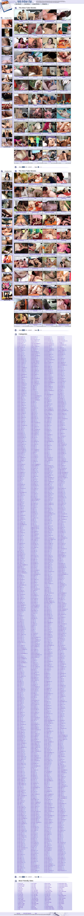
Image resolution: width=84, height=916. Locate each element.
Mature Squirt (46, 660)
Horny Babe (33, 823)
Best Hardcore (20, 619)
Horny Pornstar (34, 842)
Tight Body (59, 745)
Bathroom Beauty (20, 568)
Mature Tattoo (46, 665)
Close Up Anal (33, 391)
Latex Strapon (46, 425)
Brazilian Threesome (21, 795)
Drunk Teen (33, 554)
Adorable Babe (20, 338)
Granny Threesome (34, 760)
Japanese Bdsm (47, 367)
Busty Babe (19, 858)
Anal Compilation (20, 457)
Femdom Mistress (34, 641)
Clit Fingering (33, 385)
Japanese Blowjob (47, 371)
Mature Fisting (47, 629)
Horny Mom (33, 839)
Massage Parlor (47, 599)
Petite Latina (46, 843)
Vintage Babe (60, 780)
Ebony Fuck (33, 568)
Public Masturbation (61, 365)
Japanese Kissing (47, 378)
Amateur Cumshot (20, 371)
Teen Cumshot (60, 669)
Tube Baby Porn (35, 898)
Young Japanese (60, 859)
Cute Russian (33, 478)
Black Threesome (20, 724)
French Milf (33, 696)
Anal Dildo (19, 461)
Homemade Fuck (34, 815)
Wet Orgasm (59, 804)
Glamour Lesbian (34, 733)
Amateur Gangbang (21, 387)
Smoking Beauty (60, 564)
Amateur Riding (20, 409)
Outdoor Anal (46, 802)
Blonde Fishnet (20, 751)
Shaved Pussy (60, 508)
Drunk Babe (33, 542)
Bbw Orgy (19, 588)
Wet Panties (59, 806)
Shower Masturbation (61, 516)
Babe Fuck (19, 559)
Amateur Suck (20, 419)
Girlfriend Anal (33, 723)
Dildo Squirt (33, 505)
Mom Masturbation (47, 731)
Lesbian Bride (46, 476)
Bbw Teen (19, 592)
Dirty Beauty (33, 511)
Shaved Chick (60, 499)
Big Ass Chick (20, 630)
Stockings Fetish (60, 605)
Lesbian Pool (46, 533)
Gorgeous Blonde (34, 744)
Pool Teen (46, 855)
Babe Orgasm (20, 560)
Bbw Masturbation (20, 584)
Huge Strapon (33, 861)
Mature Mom (46, 646)
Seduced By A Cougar (61, 477)
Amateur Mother (20, 399)
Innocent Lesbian (34, 870)
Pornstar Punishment (48, 870)
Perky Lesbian (47, 834)
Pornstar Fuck (46, 862)
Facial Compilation (34, 606)
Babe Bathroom (20, 554)
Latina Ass (46, 428)
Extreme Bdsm (33, 602)
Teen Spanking (60, 720)
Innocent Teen (33, 871)
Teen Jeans (59, 697)
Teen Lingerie (60, 700)
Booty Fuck (19, 788)
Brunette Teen (20, 846)
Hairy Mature (33, 788)
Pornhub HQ (7, 101)
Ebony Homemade (34, 570)
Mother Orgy (46, 755)
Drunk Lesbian (33, 547)
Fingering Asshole (34, 653)
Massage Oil (46, 596)
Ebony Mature (33, 575)
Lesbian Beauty (47, 472)
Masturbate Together (48, 601)
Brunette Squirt (20, 843)
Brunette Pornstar (20, 837)
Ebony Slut (33, 583)
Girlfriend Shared (34, 728)
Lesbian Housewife (47, 503)
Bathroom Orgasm (20, 571)
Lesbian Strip (46, 563)
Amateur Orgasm (20, 402)
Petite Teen (46, 846)
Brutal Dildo (19, 851)
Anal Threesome (20, 488)
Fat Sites (46, 904)
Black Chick (19, 701)
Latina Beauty (46, 429)
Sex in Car (59, 487)
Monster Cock (46, 740)
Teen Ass (59, 651)
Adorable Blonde (20, 339)
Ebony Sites (47, 888)
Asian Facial (19, 512)
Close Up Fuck (33, 393)
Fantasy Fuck (33, 611)
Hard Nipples (33, 798)
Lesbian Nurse (47, 521)
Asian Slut (19, 536)
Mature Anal (46, 605)
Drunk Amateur (33, 540)
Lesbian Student (47, 564)
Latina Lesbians (47, 440)
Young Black (59, 850)
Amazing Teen (20, 445)
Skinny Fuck (59, 533)
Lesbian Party (46, 531)
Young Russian (60, 865)
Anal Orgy (19, 477)
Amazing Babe (20, 433)
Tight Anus (59, 743)
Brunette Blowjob (20, 815)
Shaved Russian (60, 509)
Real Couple (59, 390)
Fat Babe (32, 615)
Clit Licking (33, 386)
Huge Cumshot (33, 853)
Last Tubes (7, 92)
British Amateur (20, 796)
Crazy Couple (33, 440)
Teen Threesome (60, 728)
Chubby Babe (33, 365)
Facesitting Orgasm (34, 605)
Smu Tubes (34, 896)
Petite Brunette (47, 841)
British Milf (19, 803)
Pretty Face (59, 355)
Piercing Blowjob (47, 847)
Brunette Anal (19, 806)
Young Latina (60, 861)
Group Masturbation (34, 765)
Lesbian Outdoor (47, 528)
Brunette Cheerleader (21, 818)
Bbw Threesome (20, 594)
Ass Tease (19, 548)
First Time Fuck (34, 665)
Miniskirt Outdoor (47, 721)
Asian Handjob (20, 517)
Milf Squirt (46, 706)
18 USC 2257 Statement (27, 913)
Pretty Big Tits (60, 351)
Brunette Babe (20, 808)
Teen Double (59, 678)
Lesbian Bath (46, 469)
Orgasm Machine (47, 795)
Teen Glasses (60, 692)
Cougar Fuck (33, 425)
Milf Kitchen (46, 692)
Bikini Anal (19, 680)
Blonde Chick (19, 744)
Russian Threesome (61, 468)
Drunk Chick (33, 546)
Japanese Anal (47, 363)
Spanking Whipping (61, 592)
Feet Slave (33, 635)
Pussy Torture (60, 385)
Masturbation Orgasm (48, 602)
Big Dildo (19, 664)
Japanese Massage (48, 381)
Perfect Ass (46, 830)
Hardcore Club (33, 800)
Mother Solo (46, 756)
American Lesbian (20, 450)
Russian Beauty (60, 449)
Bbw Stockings (20, 591)
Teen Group (59, 693)
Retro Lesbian (60, 428)
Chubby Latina (33, 369)
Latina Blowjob (47, 430)
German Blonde (34, 708)
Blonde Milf (19, 760)
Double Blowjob (34, 531)
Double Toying (33, 539)
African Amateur (20, 347)
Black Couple (19, 702)
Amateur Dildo (20, 375)
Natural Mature (47, 761)
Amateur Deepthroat (21, 374)
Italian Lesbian (47, 360)
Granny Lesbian (34, 756)
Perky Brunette (47, 833)
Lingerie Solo (46, 590)
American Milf (20, 453)
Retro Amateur (60, 419)
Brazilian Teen (20, 794)
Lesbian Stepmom (47, 559)
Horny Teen (33, 846)
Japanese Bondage (48, 373)
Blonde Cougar (20, 745)
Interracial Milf (46, 351)
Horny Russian (33, 845)
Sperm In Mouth (60, 594)
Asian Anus (19, 497)
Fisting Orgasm (34, 677)
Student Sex (59, 622)
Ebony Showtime (48, 887)
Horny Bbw (33, 824)
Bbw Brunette (19, 576)
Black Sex (19, 717)
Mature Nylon (46, 647)
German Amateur (34, 704)
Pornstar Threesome (61, 340)
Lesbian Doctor (47, 485)
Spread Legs (59, 598)
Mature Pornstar (47, 651)
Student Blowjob (60, 617)
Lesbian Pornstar (47, 535)
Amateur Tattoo (20, 422)
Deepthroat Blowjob (34, 499)
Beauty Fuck (19, 606)
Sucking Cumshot (60, 633)
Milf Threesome (47, 713)
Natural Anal (46, 757)
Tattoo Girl (59, 642)
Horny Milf (33, 838)
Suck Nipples (60, 625)
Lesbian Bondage (47, 474)
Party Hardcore (47, 827)
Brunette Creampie (21, 822)
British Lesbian (20, 800)
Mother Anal (46, 748)
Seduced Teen (60, 478)
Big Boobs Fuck (20, 642)
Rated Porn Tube (7, 300)
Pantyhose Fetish (47, 819)
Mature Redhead (47, 653)
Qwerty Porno (7, 128)
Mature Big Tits (47, 611)
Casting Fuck (33, 342)
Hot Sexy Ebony (48, 890)
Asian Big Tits (20, 503)
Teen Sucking (60, 725)
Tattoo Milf (59, 643)
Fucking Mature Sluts (62, 883)
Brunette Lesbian (20, 831)
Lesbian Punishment (48, 537)
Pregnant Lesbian (60, 350)
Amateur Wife (20, 429)
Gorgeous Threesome (35, 751)
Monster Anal (46, 739)
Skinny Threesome (61, 548)
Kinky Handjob (47, 401)
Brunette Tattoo (20, 845)
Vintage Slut (59, 794)
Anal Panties (19, 478)
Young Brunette (60, 853)
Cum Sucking (33, 461)
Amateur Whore (20, 428)
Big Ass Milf (19, 635)
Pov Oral (59, 346)
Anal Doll (19, 462)
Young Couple (60, 857)
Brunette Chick (20, 819)
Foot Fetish (33, 682)
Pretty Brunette (60, 354)
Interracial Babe (47, 338)
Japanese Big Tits (47, 370)
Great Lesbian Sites (62, 891)
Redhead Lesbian (60, 409)
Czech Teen (33, 495)
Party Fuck (46, 824)
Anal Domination (20, 464)
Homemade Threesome (35, 822)
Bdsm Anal (19, 595)
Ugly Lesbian (60, 764)
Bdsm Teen (19, 599)
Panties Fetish (47, 814)
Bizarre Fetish (20, 688)
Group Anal (33, 761)
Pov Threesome (60, 348)
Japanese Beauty (47, 369)
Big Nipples (19, 668)
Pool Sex (46, 854)
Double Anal (33, 529)
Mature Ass (46, 606)
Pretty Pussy (59, 359)
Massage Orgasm (47, 598)
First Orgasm (33, 662)
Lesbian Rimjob (47, 542)
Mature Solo (46, 658)
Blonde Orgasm (20, 763)
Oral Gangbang (47, 791)
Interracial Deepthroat (48, 343)
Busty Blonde (19, 861)
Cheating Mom (33, 358)
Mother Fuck (46, 751)
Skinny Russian (60, 544)
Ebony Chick (33, 566)
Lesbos (59, 904)
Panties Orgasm (47, 816)
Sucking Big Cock (60, 627)
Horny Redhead (34, 843)
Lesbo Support (61, 903)
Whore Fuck (59, 814)
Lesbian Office (47, 523)
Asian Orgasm (20, 529)
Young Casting (60, 854)
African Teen (19, 351)
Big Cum (19, 654)
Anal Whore (19, 491)
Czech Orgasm (33, 493)
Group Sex (33, 767)
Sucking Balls (60, 626)
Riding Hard (59, 441)
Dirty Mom (33, 520)
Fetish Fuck (33, 647)
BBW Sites (47, 900)
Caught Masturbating (35, 343)
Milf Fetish (46, 685)
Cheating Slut (33, 359)
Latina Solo (46, 453)
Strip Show (59, 615)
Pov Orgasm (59, 347)
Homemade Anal (34, 812)
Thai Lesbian (59, 733)
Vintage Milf (59, 788)
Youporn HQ (7, 208)
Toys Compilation (60, 761)
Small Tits (59, 562)
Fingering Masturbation (35, 654)
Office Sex (46, 783)
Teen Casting (60, 662)
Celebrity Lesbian (34, 346)
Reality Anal (59, 394)
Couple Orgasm (34, 434)
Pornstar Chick (47, 861)
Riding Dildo (59, 440)
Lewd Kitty (60, 906)
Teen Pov (59, 712)
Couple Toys (33, 437)
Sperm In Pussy (60, 595)
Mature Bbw (46, 607)
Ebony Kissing (33, 571)
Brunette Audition (20, 807)
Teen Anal (59, 650)
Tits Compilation (60, 751)
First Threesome (34, 664)
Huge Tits (32, 862)
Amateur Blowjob (20, 359)
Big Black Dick (20, 641)
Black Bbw (19, 696)
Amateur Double (20, 379)
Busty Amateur (20, 854)
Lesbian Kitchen (47, 508)
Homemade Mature (34, 818)
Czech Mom (33, 492)
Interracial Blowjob (47, 340)
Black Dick (19, 704)
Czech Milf (33, 491)
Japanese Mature (47, 383)
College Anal (33, 411)
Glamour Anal (33, 731)
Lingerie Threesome (48, 592)
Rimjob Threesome (61, 444)
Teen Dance (59, 672)
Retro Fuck (59, 426)
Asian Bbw (19, 500)
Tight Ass (59, 744)
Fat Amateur (33, 613)
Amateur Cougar (20, 369)
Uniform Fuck (60, 768)
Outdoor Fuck (46, 806)
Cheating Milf (33, 356)
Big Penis (19, 669)
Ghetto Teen (33, 720)
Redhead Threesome (61, 418)
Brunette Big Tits (20, 812)
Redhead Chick (60, 405)
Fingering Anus (33, 651)
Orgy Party (46, 798)
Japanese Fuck (47, 375)
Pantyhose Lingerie (48, 822)
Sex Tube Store (35, 895)
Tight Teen (59, 749)
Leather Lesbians (47, 460)
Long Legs (46, 594)
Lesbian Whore (47, 579)
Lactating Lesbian (47, 414)
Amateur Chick (20, 365)
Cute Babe (33, 469)
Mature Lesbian (47, 642)
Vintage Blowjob (60, 782)
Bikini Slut (19, 686)
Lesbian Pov (46, 536)
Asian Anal (19, 496)
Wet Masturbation (60, 803)
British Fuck (19, 799)
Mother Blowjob (47, 749)
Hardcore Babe (34, 799)
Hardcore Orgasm (34, 806)
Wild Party (59, 837)
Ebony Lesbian (33, 572)
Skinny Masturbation (61, 537)
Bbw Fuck (19, 578)
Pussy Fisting (60, 370)
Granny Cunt (33, 752)
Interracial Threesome (48, 359)
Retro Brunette (60, 425)
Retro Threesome (60, 436)
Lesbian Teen (46, 570)
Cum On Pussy (34, 457)
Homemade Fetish (34, 814)
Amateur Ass (19, 354)
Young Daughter (60, 858)
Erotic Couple (33, 594)
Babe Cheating (20, 558)
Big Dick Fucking (20, 661)
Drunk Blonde (33, 543)
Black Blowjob (20, 698)
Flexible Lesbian (34, 680)
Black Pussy (19, 716)
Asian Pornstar (20, 532)
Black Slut (19, 719)
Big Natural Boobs (20, 666)
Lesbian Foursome (47, 497)
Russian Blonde (60, 450)
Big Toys (18, 678)
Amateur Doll (19, 378)
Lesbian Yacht (47, 582)
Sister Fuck (59, 520)
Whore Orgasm (60, 816)
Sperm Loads (60, 596)
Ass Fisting (19, 544)
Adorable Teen (20, 346)
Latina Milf (46, 442)
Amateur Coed (20, 366)
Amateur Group (20, 389)
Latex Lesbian (46, 419)
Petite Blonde (46, 839)
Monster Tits (46, 747)
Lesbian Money (47, 519)
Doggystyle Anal (34, 527)
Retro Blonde (60, 422)
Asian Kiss (19, 520)
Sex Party (59, 484)
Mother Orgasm (47, 753)
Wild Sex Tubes (7, 199)
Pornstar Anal (46, 857)
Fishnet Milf (33, 673)
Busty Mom (19, 870)
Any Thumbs (7, 236)
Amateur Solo (20, 414)
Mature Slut (46, 657)
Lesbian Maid (46, 511)
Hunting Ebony (48, 892)
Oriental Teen (46, 800)
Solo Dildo (59, 582)
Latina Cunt (46, 433)
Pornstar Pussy (47, 871)
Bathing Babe (19, 566)
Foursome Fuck (34, 688)
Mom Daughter (47, 728)
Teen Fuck (59, 689)
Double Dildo (33, 532)
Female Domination (34, 637)
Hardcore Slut (33, 808)
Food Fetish (33, 681)
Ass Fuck (19, 546)
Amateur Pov (19, 406)
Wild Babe (59, 822)
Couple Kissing (33, 433)
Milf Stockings (46, 708)
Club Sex (32, 403)
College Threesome (34, 422)
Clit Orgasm (33, 387)
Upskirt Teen (59, 775)
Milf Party (46, 697)
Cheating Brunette (34, 352)
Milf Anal (45, 672)
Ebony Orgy (33, 580)
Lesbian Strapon (47, 562)
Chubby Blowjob (34, 366)
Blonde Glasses (20, 753)
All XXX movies (7, 46)
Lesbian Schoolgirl (47, 543)
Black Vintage (20, 727)
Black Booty (19, 700)
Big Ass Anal (19, 622)
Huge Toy (32, 863)
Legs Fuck (46, 462)
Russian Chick (60, 454)
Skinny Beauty (60, 527)
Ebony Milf (33, 576)
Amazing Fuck (20, 440)
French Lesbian (34, 694)
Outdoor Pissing (47, 810)
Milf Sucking (46, 710)
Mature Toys (46, 668)
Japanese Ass (46, 365)
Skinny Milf (59, 540)
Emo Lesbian (33, 590)
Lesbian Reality (47, 540)
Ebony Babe (33, 559)
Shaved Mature (60, 504)
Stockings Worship (61, 610)
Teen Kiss (59, 698)
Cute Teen (33, 480)
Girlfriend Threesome (35, 729)
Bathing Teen (19, 567)
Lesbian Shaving (47, 547)
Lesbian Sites (61, 899)
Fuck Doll (32, 698)
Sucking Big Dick (60, 629)
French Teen (33, 697)
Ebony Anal (33, 558)
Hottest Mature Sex (62, 895)
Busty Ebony (19, 863)
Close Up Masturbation (35, 395)
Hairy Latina (33, 784)
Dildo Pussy (33, 504)
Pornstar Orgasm (47, 866)
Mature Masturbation (48, 645)
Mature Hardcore (47, 635)
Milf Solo (45, 704)
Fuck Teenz (60, 888)
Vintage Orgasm (60, 791)
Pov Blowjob (59, 342)
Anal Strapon (19, 485)
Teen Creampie (60, 668)
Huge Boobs (33, 850)
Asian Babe (19, 499)
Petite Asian (46, 838)
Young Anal (59, 845)
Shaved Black (60, 495)
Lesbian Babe (46, 468)
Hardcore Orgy (33, 807)
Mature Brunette (47, 615)
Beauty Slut (19, 611)
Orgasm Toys (46, 796)
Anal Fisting (19, 468)
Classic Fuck (33, 379)
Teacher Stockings (61, 647)
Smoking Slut (60, 576)
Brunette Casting (20, 816)
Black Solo (19, 720)
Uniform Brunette (60, 765)
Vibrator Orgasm (60, 776)
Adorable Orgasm (20, 344)
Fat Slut (32, 630)
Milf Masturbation (47, 693)
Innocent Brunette (34, 867)
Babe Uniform (20, 563)
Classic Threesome (34, 383)
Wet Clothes (59, 800)
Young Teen (59, 869)
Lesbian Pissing (47, 532)
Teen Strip (59, 724)
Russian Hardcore (60, 458)
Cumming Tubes (48, 902)
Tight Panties (60, 747)
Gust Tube (7, 254)
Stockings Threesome (61, 609)
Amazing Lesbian (20, 441)
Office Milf (46, 782)
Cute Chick (33, 473)
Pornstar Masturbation (48, 865)
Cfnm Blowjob (33, 348)
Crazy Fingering (34, 441)
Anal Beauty (19, 456)
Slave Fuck (59, 550)
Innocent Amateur (34, 865)
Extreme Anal (33, 601)
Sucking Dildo (60, 634)
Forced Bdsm (33, 685)
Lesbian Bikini (46, 473)
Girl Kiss (32, 721)
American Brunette (20, 449)
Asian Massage (20, 523)
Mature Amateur (47, 603)
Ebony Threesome (34, 588)
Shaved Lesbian (60, 503)
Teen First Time (60, 686)
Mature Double (47, 623)
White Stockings (60, 811)
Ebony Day (34, 907)
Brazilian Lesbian (20, 792)
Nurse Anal (46, 769)
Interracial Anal (47, 336)
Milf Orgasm (46, 694)
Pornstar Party (47, 869)
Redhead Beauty (60, 402)
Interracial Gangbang (48, 348)
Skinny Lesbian (60, 536)
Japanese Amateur (47, 362)
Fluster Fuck (7, 27)
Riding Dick (59, 438)
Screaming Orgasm (61, 476)
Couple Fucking (34, 432)
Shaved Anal (59, 489)
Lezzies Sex (60, 907)
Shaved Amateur (60, 488)
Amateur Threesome (21, 425)
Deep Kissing (33, 497)
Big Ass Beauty (20, 626)
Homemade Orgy (34, 819)
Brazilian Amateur (20, 790)
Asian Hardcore (20, 519)
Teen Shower (60, 716)
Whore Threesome (61, 819)
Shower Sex (59, 517)
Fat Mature (33, 625)
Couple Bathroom (34, 430)
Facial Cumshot (34, 607)
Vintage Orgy (60, 792)
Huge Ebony (33, 855)
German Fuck (33, 710)
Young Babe (59, 847)
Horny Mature (33, 837)
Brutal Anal (19, 850)
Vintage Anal (59, 779)
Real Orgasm (60, 393)
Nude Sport (46, 767)
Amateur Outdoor (20, 405)
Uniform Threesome (61, 772)
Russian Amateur (60, 445)
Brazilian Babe (20, 791)
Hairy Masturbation (34, 787)
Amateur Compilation (21, 367)
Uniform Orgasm (60, 771)
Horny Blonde (33, 826)
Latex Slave (46, 424)
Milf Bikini (46, 676)
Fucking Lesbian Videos (49, 908)
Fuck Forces (7, 110)
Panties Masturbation (48, 815)
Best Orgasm (19, 621)
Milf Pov (45, 700)
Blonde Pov (19, 765)
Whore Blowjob (60, 812)
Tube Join (7, 55)
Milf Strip (45, 709)
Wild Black (59, 826)
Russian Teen (60, 466)
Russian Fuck (60, 457)
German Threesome (34, 717)
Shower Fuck (60, 515)
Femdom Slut (33, 642)
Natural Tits (46, 765)
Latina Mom (46, 444)
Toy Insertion (59, 759)
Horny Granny (33, 834)
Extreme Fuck (33, 603)
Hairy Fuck (33, 780)
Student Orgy (60, 619)
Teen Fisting (59, 688)
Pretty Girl (59, 356)
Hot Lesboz (60, 894)
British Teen (19, 804)
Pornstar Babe (47, 858)
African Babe (19, 348)
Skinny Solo (59, 546)
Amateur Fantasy (20, 382)
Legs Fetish (46, 461)
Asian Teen (19, 540)
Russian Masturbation (61, 461)
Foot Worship (33, 684)
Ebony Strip (33, 586)
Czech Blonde (33, 484)
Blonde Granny (20, 755)
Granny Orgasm (34, 759)
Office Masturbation (48, 780)
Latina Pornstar (47, 449)
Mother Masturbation (48, 752)
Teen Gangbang (60, 690)
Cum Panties (33, 460)
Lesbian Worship (47, 580)
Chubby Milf (33, 373)
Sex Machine (60, 483)
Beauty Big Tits (20, 603)
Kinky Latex (46, 402)
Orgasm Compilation (48, 794)
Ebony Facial (33, 567)
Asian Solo (19, 537)
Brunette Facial (20, 826)
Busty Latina (19, 866)
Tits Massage (60, 753)
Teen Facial (59, 680)
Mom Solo (46, 735)
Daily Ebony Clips (35, 903)
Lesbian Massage (47, 512)
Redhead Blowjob (60, 403)
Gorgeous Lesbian (34, 747)
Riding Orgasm (60, 442)
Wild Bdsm (59, 823)
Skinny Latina (60, 535)
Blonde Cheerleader (21, 743)
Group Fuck (33, 764)
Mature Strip (46, 662)
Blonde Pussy (20, 767)
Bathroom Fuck (20, 570)
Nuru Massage (47, 772)
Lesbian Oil (46, 524)
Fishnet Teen (33, 676)
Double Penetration (34, 537)
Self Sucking (59, 480)
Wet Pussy (59, 807)
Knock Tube (7, 272)
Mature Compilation (48, 618)
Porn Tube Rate (7, 281)
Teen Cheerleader (60, 664)
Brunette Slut (19, 841)
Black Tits (19, 725)
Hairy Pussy (33, 791)
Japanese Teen (47, 389)
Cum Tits (32, 462)
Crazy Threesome (34, 449)
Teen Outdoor (60, 706)
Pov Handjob (59, 343)
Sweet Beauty (60, 638)
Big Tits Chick (20, 673)
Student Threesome (61, 623)
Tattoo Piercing (60, 645)
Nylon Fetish (46, 776)
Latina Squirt (46, 454)
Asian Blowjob (20, 505)
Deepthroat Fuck (34, 500)
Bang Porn (7, 73)
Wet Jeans (59, 802)
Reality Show (60, 395)
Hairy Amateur (33, 769)
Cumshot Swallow (34, 465)
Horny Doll (33, 831)
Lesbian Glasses (47, 499)
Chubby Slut (33, 375)
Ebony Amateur (34, 556)
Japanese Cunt (47, 374)
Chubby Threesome (34, 378)
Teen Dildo (59, 674)
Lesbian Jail (46, 505)
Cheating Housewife (34, 355)
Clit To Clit (33, 390)
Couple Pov (33, 436)
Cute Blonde (33, 470)
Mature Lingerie (47, 643)
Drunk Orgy (33, 550)
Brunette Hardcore (20, 830)
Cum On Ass (33, 454)
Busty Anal (19, 855)
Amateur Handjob (20, 390)
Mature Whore (47, 669)
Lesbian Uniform (47, 576)
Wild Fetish (59, 828)
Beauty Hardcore (20, 607)
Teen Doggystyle (60, 676)
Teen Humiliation (60, 696)
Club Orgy (33, 401)
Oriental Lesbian (47, 799)
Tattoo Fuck (59, 641)
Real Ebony (59, 391)
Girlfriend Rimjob (34, 727)
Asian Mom (19, 528)
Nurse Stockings (47, 771)
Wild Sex (59, 838)
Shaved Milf (59, 505)
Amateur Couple (20, 370)
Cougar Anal (33, 424)
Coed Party (33, 409)
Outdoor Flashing (47, 804)
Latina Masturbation (48, 441)
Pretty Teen (59, 360)
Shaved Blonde (60, 496)
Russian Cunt (60, 456)
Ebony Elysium (34, 908)
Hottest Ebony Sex (48, 891)
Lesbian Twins (47, 575)
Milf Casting (46, 678)
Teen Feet (59, 682)
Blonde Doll (19, 748)
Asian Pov (19, 533)
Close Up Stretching (34, 399)
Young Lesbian (60, 862)
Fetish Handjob (34, 649)
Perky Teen (46, 835)
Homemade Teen (34, 820)
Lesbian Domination (48, 487)
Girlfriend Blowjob (34, 724)
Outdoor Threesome (48, 811)
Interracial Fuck (47, 347)
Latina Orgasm (47, 445)
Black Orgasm (20, 712)
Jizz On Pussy (47, 395)
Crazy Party (33, 446)
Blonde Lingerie (20, 759)
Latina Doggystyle (47, 434)
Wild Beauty (59, 824)
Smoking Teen (60, 578)
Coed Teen (33, 410)
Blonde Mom (19, 761)
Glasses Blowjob (34, 739)
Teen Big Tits (59, 658)
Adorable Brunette (20, 340)
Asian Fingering (20, 515)
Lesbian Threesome (48, 571)
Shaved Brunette (60, 497)
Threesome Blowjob (61, 735)
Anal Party (19, 480)
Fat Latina (33, 622)
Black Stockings (20, 721)
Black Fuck (19, 705)
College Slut (33, 419)
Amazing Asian (20, 432)
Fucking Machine (34, 700)
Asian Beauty (19, 501)
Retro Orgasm (60, 433)
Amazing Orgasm (20, 444)
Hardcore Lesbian (34, 803)
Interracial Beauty (47, 339)
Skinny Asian (59, 524)
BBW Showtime (48, 899)
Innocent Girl (33, 869)
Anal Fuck (19, 470)
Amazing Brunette (20, 437)
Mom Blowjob (46, 725)
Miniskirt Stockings (47, 723)
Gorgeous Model (34, 749)
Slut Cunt (59, 559)
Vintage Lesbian (60, 784)
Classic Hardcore (34, 381)
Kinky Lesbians (47, 403)
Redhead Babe (60, 401)
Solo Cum (59, 580)
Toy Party (59, 760)
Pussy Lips (59, 377)
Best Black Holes (35, 900)
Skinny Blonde (60, 529)
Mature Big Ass (47, 610)
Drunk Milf (33, 548)
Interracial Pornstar (47, 356)
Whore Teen (59, 818)
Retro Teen (59, 434)
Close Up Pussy (34, 398)
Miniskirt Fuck (46, 719)
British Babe (19, 798)
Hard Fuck (33, 796)
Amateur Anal (19, 352)
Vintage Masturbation (61, 786)
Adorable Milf (19, 343)
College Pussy (33, 418)
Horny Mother (33, 841)
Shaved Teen (60, 512)
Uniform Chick (60, 767)
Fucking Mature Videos (62, 884)
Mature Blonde (47, 613)
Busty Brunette (20, 862)
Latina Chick (46, 432)
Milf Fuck (46, 686)
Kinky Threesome (47, 407)
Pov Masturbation (60, 344)
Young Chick (59, 855)
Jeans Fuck (46, 393)
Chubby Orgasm (34, 374)
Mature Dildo (46, 621)
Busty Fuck (19, 865)
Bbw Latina (19, 580)
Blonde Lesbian (20, 757)
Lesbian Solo (46, 554)
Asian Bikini (19, 504)
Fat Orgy (32, 629)
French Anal (33, 692)
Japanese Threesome (48, 390)
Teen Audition (60, 653)
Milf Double (46, 682)
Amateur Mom (20, 398)
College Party (33, 417)
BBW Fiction (47, 896)
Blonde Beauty (20, 736)
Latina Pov (46, 450)
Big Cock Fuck (20, 651)
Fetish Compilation (34, 646)
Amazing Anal (20, 430)
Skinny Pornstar (60, 543)
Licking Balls (46, 587)
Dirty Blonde (33, 512)
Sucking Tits (59, 637)
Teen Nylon (59, 702)
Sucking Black (60, 630)
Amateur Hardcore (20, 391)
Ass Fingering (20, 543)
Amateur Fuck (20, 386)
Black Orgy (19, 713)
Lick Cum (46, 586)
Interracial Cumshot (48, 342)
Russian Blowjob (60, 452)
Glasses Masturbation (35, 741)
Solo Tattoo (59, 588)
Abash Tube (7, 217)
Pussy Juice (59, 374)
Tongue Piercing (60, 756)
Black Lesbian (20, 706)
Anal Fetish (19, 466)
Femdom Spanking (34, 643)
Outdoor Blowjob (47, 803)
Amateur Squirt (20, 415)
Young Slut (59, 866)
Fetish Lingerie (33, 650)
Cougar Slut (33, 428)
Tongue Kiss (59, 755)
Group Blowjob (33, 763)
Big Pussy (19, 670)
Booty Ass (19, 786)
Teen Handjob (60, 694)
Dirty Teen (33, 524)
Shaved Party (60, 507)
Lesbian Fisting (47, 495)
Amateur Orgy (20, 403)
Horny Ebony (33, 833)
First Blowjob (33, 660)
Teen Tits (59, 729)
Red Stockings (60, 398)
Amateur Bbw (19, 356)
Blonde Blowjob (20, 740)
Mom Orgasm (46, 732)
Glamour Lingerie (34, 735)
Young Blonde (60, 851)
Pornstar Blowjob (47, 859)
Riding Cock (59, 437)
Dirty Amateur (33, 507)
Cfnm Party (33, 350)
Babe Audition (20, 552)
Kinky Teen (46, 406)
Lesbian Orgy (46, 527)
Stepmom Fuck (60, 602)
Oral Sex (45, 792)
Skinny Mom (59, 542)
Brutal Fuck (19, 853)
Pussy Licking (60, 375)
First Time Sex (33, 668)
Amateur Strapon (20, 417)
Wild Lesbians (60, 830)
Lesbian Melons (47, 515)
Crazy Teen (33, 448)
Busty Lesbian (20, 867)
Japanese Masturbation (48, 382)
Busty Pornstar (20, 871)
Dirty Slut (32, 523)
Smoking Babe (60, 563)
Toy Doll (59, 757)
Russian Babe (60, 448)
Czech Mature (33, 489)
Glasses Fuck (33, 740)
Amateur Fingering (20, 383)
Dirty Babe (33, 509)
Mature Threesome (47, 666)
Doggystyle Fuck (34, 528)
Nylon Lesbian (47, 778)
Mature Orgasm (47, 649)
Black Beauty (19, 697)
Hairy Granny (33, 782)
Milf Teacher (46, 712)
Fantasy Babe (33, 610)
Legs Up (45, 464)
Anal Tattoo (19, 487)
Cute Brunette (33, 472)
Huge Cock (33, 851)
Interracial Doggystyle (48, 344)
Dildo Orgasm (33, 503)
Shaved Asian (60, 491)
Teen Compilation (60, 666)
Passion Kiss (46, 828)
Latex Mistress (47, 422)
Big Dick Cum (20, 660)
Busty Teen (33, 338)
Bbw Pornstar (19, 590)
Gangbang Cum (34, 702)
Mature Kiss (46, 638)
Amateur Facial (20, 381)
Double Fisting (33, 535)
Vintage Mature (60, 787)
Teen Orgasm (60, 704)
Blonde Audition (20, 732)
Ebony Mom (33, 578)
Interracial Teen (47, 358)
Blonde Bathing (20, 735)
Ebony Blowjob (33, 563)
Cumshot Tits (33, 466)
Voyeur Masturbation (61, 798)
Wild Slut (59, 839)
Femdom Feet (33, 638)
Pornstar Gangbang (48, 863)
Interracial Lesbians (48, 350)
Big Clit (18, 643)
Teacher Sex (59, 646)
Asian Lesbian (20, 521)
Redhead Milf (60, 411)
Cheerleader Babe (34, 360)
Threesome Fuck (60, 737)
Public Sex (59, 366)
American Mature (20, 452)
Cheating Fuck (33, 354)
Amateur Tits (19, 426)
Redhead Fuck (60, 407)
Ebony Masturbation (34, 574)
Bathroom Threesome (21, 572)
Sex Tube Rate (34, 894)
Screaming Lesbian (61, 474)
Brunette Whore (20, 849)
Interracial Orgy (47, 355)
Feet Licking (33, 634)
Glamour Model (34, 736)
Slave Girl (59, 551)
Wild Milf (59, 833)
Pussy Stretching (60, 381)
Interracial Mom (47, 352)
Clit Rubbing (33, 389)
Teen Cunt (59, 670)
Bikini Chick (19, 684)
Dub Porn (7, 82)
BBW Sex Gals (48, 898)
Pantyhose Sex (47, 823)
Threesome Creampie (61, 736)
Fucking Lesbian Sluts (49, 907)
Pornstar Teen (60, 339)
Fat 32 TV (47, 903)
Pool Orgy (46, 851)
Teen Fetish (59, 684)
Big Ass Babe (19, 625)
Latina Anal (46, 426)
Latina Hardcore (47, 438)
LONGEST (30, 167)
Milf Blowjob (46, 677)
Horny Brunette (34, 827)
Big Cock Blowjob (20, 647)
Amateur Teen (20, 424)
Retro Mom (59, 432)
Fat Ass (32, 614)
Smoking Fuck (60, 571)
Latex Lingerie (47, 421)
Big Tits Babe (19, 672)
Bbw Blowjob (19, 575)
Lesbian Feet (46, 491)
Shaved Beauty (60, 493)
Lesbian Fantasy (47, 489)
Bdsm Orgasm (20, 598)
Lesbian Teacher (47, 568)
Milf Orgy (46, 696)
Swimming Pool (60, 639)
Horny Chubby (33, 828)
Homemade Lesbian (34, 816)
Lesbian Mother (47, 520)
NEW (26, 167)
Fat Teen (32, 631)
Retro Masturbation (61, 429)
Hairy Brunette (33, 778)
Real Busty (59, 389)
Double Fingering (34, 533)
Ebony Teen (33, 587)
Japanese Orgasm (47, 386)
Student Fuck (60, 618)
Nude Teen (46, 768)
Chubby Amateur (34, 363)
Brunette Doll (19, 824)
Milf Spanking (46, 705)
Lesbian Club (46, 480)
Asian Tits (19, 542)
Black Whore (19, 728)
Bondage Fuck (20, 782)
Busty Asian (19, 857)
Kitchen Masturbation (48, 410)
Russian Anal (60, 446)
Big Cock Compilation (21, 649)
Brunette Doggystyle (21, 823)
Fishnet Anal (33, 669)
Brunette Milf (19, 833)
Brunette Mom (20, 834)
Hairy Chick (33, 779)
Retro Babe (59, 421)
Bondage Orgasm (20, 783)
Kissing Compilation (48, 409)
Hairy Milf (32, 790)
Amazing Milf (19, 442)
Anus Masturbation (20, 492)
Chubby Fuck (33, 367)
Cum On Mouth (34, 456)
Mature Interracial (47, 637)
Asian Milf (19, 527)
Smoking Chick (60, 568)
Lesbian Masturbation (48, 513)
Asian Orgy (19, 531)
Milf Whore (46, 717)
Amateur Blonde (20, 358)
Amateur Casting (20, 362)
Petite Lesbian (47, 845)
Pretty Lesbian (60, 358)
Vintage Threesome (61, 796)
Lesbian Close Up (47, 478)
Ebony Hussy (47, 886)
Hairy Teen (33, 792)
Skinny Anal (59, 523)
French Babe (33, 693)
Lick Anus (46, 584)
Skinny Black (59, 528)
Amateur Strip (20, 418)
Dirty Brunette (33, 513)
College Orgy (33, 415)
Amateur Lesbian (20, 395)
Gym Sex (32, 768)
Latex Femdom (47, 418)
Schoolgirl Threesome (61, 473)
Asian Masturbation (21, 524)
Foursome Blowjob (34, 686)
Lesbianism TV (61, 896)
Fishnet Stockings (34, 674)
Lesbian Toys (46, 574)
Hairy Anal (33, 771)
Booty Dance (19, 787)
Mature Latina (46, 641)
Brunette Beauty (20, 811)
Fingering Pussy (34, 657)
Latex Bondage (47, 417)
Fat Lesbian (33, 623)
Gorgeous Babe (34, 743)
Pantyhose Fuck (47, 820)
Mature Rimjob (47, 654)
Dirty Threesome (34, 525)
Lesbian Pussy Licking (48, 539)
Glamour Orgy (33, 737)
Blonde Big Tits (20, 737)
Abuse (36, 913)
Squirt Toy (59, 601)
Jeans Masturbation (48, 394)
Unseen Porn (7, 181)
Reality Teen (59, 397)
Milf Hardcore (46, 690)
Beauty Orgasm (20, 609)
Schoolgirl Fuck (60, 470)
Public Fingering (60, 362)
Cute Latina (33, 474)
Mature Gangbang (47, 631)
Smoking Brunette (60, 567)
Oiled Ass (46, 784)
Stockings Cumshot (61, 603)
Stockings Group (60, 606)
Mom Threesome (47, 737)
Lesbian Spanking (47, 556)
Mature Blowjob (47, 614)
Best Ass (19, 614)
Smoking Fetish (60, 570)
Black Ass (19, 693)
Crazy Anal (33, 438)
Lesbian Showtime (62, 898)
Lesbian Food (46, 496)
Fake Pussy (33, 609)
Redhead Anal (60, 399)
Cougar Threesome (34, 429)
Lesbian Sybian (47, 566)
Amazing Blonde (20, 436)
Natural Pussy (46, 763)
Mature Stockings (47, 661)
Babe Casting (19, 556)
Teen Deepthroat (60, 673)
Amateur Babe (20, 355)
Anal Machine (20, 474)
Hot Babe (32, 847)
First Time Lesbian (34, 666)
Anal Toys (19, 489)
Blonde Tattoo (20, 772)
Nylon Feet (46, 775)
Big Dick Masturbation (21, 662)
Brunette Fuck (20, 827)
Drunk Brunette (34, 544)
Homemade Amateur (35, 811)
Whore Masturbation (61, 815)
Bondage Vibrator (20, 784)
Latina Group (46, 437)
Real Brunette (60, 387)
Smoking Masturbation (61, 574)
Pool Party (46, 853)
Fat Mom (32, 627)
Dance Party (33, 496)
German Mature (34, 713)
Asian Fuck (19, 516)
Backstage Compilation (21, 564)
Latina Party (46, 448)
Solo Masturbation (61, 584)
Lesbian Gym (46, 501)
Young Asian (59, 846)
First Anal (32, 658)
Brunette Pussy (20, 839)
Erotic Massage (34, 595)
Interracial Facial (47, 346)
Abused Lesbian (20, 336)
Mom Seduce (46, 733)
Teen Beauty (59, 657)
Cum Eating (33, 452)
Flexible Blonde (34, 678)
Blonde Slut (19, 768)
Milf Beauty (46, 674)
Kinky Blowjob (46, 399)
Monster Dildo (46, 743)
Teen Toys (59, 731)
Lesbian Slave (47, 551)
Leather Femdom (47, 458)
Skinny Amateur (60, 521)
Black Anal (19, 692)
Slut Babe (59, 558)
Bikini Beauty (19, 682)
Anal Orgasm (19, 476)
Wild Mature (59, 831)
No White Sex (47, 895)
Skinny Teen (59, 547)
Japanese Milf (46, 385)
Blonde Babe (19, 733)
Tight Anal (59, 741)
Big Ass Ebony (20, 631)
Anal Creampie (20, 460)
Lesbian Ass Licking (48, 466)
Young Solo (59, 867)
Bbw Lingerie (19, 583)
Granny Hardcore (34, 755)
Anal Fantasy (19, 465)
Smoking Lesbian (60, 572)
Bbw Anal (19, 574)
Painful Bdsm (46, 812)
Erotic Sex (33, 596)
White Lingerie (60, 810)
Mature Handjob (47, 634)
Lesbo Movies (61, 902)
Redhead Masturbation (61, 410)
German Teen (33, 716)
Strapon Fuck (60, 613)
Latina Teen (46, 456)
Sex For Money (60, 481)
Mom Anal (46, 724)
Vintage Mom (60, 790)
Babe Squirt (19, 562)
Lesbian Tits (46, 572)
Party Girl (46, 826)
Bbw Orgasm (19, 587)
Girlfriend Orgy (33, 725)
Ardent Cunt (7, 64)
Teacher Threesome (61, 649)
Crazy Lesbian (33, 444)
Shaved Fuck (60, 500)
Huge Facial (33, 857)
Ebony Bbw (33, 560)
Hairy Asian (33, 772)
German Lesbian (34, 712)
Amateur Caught (20, 363)
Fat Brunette (33, 618)
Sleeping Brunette (60, 555)
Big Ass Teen (19, 639)
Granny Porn (60, 890)
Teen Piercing (60, 710)
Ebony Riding (33, 582)
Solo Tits (59, 590)
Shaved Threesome (61, 513)
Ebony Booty (33, 564)
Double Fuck (33, 536)
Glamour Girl (33, 732)
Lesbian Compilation (48, 481)
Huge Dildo (33, 854)
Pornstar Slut (60, 336)
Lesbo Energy (61, 900)
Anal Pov (19, 481)
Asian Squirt (19, 539)
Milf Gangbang (47, 688)
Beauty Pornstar (20, 610)
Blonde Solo (19, 769)
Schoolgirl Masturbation (62, 472)
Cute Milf (32, 477)
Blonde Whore (20, 776)
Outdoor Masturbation (48, 807)
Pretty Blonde (60, 352)
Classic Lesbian (34, 382)
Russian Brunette (60, 453)
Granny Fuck (33, 753)
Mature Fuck (46, 630)
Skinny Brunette (60, 532)
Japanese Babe (47, 366)
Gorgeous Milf (33, 748)
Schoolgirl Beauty (60, 469)
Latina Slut (46, 452)
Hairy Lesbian (33, 786)
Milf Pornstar (46, 698)
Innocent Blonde (34, 866)
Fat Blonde (33, 617)
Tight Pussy (59, 748)
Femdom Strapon (34, 645)
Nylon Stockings (47, 779)
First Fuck (32, 661)
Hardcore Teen (33, 810)
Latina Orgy (46, 446)
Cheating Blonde (34, 351)
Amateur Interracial (21, 393)
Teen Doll (59, 677)
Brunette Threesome (21, 847)
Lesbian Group (47, 500)
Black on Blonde (20, 729)
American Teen (20, 454)
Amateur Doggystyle (21, 377)
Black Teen (19, 723)
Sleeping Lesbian (60, 556)
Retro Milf (59, 430)
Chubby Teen (33, 377)
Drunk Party (33, 551)
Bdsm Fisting (19, 596)
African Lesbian (20, 350)
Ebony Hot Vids (48, 884)
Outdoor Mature (47, 808)
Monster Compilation (48, 741)
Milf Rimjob (46, 701)
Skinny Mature (60, 539)
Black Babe (19, 694)
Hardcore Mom (33, 804)
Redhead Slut (60, 415)
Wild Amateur (60, 820)
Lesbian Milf (46, 516)
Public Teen (59, 367)
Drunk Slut (33, 552)
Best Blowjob (19, 615)
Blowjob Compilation (21, 778)
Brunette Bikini (20, 814)
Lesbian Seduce (47, 546)
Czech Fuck (33, 487)
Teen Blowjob (60, 661)
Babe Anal (19, 551)
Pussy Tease (59, 383)
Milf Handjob (46, 689)
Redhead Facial (60, 406)
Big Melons (19, 665)
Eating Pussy (33, 555)
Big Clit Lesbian (20, 645)
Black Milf (19, 709)
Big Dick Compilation (21, 658)
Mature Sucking (47, 664)
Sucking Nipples (60, 635)
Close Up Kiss (33, 394)
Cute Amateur (33, 468)
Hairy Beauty (33, 775)
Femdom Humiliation (35, 639)
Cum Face (33, 453)
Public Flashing (60, 363)
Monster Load (46, 744)
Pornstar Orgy (46, 867)
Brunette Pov (19, 838)
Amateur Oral (19, 401)
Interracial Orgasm (47, 354)
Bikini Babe (19, 681)
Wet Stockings (60, 808)
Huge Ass (32, 849)
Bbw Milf (19, 586)
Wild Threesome (60, 842)
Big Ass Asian (20, 623)
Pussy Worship (60, 386)
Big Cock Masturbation (21, 653)
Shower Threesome (61, 519)
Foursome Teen (34, 689)
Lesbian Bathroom (47, 470)
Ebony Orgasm (33, 579)
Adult (7, 226)
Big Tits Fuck (19, 674)
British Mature (20, 802)
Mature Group (46, 633)
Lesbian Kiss (46, 507)
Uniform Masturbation (61, 769)
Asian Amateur (20, 495)
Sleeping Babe (60, 554)
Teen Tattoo (59, 727)
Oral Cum (46, 788)
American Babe (20, 446)
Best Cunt (19, 617)
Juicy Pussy (46, 397)
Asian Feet (19, 513)
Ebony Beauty (33, 562)
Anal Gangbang (20, 472)
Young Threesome (61, 870)
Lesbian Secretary (47, 544)
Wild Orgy (59, 835)
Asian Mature (19, 525)
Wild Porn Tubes (7, 190)
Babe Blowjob (20, 555)
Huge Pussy (33, 859)
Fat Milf (32, 626)
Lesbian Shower (47, 548)
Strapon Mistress (60, 614)
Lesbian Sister (47, 550)
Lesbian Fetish (47, 492)
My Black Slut (47, 894)
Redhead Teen (60, 417)
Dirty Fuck (33, 516)
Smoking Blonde (60, 566)
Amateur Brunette (20, 360)
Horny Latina (33, 835)
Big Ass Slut (19, 638)
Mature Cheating (47, 617)
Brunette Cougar (20, 820)
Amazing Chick (20, 438)
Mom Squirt (46, 736)
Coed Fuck (33, 406)
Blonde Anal (19, 731)
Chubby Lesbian (34, 370)
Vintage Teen (60, 795)
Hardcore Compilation (35, 802)
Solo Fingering (60, 583)
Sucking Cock (60, 631)
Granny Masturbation (35, 757)
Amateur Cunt (20, 373)
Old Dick (45, 786)
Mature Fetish (46, 627)
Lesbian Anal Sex (47, 465)
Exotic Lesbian (33, 599)
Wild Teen (59, 841)
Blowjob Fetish (20, 779)
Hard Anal (32, 795)
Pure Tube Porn (7, 291)
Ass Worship (19, 550)
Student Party (60, 621)
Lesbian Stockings (47, 560)
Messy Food (46, 670)
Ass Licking (19, 547)
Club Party (33, 402)
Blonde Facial (20, 749)
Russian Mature (60, 462)
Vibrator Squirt (60, 778)
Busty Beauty (19, 859)
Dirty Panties (33, 521)
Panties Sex (46, 818)
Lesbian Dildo (46, 484)
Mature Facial (46, 625)
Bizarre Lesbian (20, 689)
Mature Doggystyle (47, 622)
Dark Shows (34, 904)
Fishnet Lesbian (34, 672)
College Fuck (33, 413)
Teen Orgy (59, 705)
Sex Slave (59, 485)
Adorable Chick (20, 342)
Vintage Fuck (60, 783)
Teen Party (59, 709)
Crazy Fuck (33, 442)
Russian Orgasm (60, 465)
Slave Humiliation (60, 552)
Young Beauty (60, 849)
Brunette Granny (20, 828)
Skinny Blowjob (60, 531)
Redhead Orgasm (60, 413)
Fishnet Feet (33, 670)
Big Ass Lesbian (20, 634)
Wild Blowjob (59, 827)
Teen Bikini (59, 660)
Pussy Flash (59, 371)
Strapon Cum (60, 611)
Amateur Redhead (20, 407)
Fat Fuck (32, 621)
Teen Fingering (60, 685)
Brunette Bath (20, 810)
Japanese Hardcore (48, 377)
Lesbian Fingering (47, 493)
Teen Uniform (60, 732)
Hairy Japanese (34, 783)
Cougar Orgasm (34, 426)
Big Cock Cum (20, 650)
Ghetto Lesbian (34, 719)
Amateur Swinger (20, 421)
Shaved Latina (60, 501)
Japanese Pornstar (47, 387)
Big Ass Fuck (19, 633)
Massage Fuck (47, 595)
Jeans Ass (46, 391)
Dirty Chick (33, 515)
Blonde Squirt (19, 771)
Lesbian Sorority (47, 555)
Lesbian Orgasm (47, 525)
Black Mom (19, 710)
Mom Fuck (46, 729)
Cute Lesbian (33, 476)
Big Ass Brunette (20, 629)
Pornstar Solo (60, 338)
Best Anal (19, 613)
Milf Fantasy (46, 684)
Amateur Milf (19, 397)
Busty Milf (19, 869)
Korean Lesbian (47, 413)
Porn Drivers (7, 119)
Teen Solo (59, 719)
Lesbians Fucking (47, 583)
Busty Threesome (34, 339)
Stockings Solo (60, 607)
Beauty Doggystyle (20, 605)
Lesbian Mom (46, 517)
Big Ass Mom (19, 637)
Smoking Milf (59, 575)
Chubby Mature (34, 371)
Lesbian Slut (46, 552)
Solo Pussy (59, 587)
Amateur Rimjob (20, 410)
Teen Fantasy (60, 681)
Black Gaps (34, 902)
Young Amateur (60, 843)
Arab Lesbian (19, 493)
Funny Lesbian (33, 701)
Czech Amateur (34, 481)
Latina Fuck (46, 436)
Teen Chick (59, 665)
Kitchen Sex (46, 411)
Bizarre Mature (20, 690)
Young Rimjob (60, 863)
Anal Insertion (20, 473)
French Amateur (34, 690)
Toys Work (59, 763)
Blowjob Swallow (20, 780)
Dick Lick (32, 501)
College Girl (33, 414)
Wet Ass (59, 799)
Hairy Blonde (33, 776)
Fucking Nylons (61, 887)
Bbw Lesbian (19, 582)
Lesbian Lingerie (47, 509)
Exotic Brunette (34, 598)
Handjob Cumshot (34, 794)
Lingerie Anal (46, 588)
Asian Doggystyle (20, 511)
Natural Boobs (47, 759)
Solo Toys (59, 591)
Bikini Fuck (19, 685)
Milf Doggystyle (47, 681)
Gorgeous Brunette (34, 745)
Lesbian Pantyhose (48, 529)
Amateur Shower (20, 411)
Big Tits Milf (19, 677)
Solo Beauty (59, 579)
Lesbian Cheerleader (48, 477)
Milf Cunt (45, 680)
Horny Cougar (33, 830)
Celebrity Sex (33, 347)
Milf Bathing (46, 673)
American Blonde (20, 448)
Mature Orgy (46, 650)
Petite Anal (46, 837)
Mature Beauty (47, 609)
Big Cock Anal (20, 646)
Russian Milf (59, 464)
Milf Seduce (46, 702)
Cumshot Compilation (35, 464)
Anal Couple (19, 458)
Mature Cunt (46, 619)
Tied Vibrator (59, 740)
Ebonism (33, 906)
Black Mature (19, 708)
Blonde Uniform (20, 775)
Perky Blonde (46, 831)
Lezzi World (60, 908)
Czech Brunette (34, 485)
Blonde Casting (20, 741)
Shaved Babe (60, 492)
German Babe (33, 706)
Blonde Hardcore (20, 756)
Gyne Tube (7, 263)
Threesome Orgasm (61, 739)
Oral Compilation (47, 787)
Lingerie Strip (46, 591)
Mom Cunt (46, 727)
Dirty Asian (33, 508)
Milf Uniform (46, 716)
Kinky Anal (46, 398)
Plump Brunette (47, 849)
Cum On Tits (33, 458)
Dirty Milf (32, 519)
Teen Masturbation (61, 701)
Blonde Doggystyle (20, 747)
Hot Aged (60, 892)
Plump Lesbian (47, 850)
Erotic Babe (33, 592)
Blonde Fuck (19, 752)
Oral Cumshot (46, 790)
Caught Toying (33, 344)
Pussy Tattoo (59, 382)
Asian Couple (19, 508)
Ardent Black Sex (35, 899)
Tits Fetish (59, 752)
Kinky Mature (46, 405)
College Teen (33, 421)
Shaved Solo (59, 511)
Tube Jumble (7, 137)
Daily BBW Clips (7, 37)
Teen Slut (59, 717)
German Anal (33, 705)
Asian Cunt (19, 509)
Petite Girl (46, 842)
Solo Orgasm (60, 586)
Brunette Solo (20, 842)
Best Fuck (19, 618)
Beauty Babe (19, 602)
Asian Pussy (19, 535)
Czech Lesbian (33, 488)
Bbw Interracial (20, 579)
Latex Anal (46, 415)
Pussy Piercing (60, 378)
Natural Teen (46, 764)
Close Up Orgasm (34, 397)
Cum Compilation (34, 450)
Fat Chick (32, 619)
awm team (18, 913)
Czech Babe (33, 483)
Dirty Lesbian (33, 517)
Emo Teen (33, 591)
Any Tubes (7, 245)
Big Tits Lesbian (20, 676)
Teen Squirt (59, 721)
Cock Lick (32, 405)
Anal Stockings (20, 484)
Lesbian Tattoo (47, 567)
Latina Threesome (47, 457)
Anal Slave (19, 483)
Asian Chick (19, 507)
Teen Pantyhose (60, 708)
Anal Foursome (20, 469)
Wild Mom (59, 834)
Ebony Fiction (47, 883)
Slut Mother (59, 560)
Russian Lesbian (60, 460)
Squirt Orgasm (60, 599)
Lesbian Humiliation (48, 504)
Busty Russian (33, 336)
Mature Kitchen (47, 639)
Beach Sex (19, 601)
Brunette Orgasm (20, 835)
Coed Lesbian (33, 407)
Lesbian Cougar (47, 483)
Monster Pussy (47, 745)
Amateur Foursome (21, 385)
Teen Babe (59, 654)
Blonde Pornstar (20, 764)
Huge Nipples (33, 858)
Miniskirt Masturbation (48, 720)
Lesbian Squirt (47, 558)
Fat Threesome (34, 633)
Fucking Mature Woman (63, 886)
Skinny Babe (59, 525)
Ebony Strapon (33, 584)
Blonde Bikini (19, 739)
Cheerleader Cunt (34, 362)
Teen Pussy (59, 713)
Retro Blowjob (60, 424)
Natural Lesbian (47, 760)
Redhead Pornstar (61, 414)
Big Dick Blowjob (20, 657)
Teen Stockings (60, 723)
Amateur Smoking (20, 413)
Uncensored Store (7, 146)
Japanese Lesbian (47, 379)
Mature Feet (46, 626)
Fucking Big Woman (49, 906)
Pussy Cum (59, 369)
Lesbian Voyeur (47, 578)
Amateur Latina (20, 394)
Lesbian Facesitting (48, 488)
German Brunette (34, 709)
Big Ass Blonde (20, 627)
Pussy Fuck (59, 373)
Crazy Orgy (33, 445)
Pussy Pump (59, 379)
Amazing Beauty (20, 434)
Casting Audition (34, 340)
